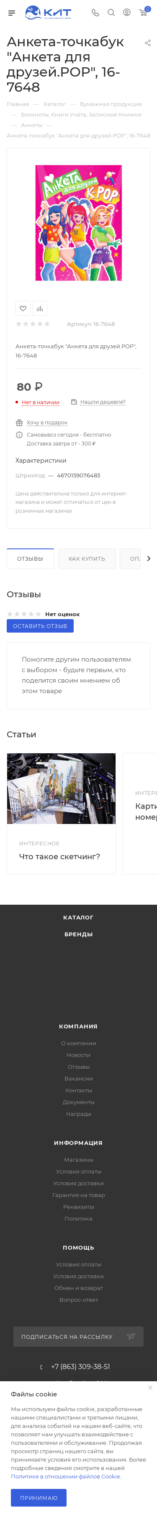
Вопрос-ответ (78, 1299)
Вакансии (78, 1078)
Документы (79, 1102)
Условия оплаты (78, 1171)
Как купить (87, 559)
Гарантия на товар (78, 1195)
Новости (78, 1054)
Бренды (78, 934)
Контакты (78, 1090)
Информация (78, 1142)
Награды (78, 1113)
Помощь (78, 1247)
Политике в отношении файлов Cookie (65, 1476)
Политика (78, 1218)
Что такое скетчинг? (59, 856)
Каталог (78, 917)
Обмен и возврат (78, 1288)
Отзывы (30, 559)
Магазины (78, 1159)
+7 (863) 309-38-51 (80, 1367)
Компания (78, 1026)
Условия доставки (78, 1183)
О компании (78, 1043)
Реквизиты (78, 1206)
